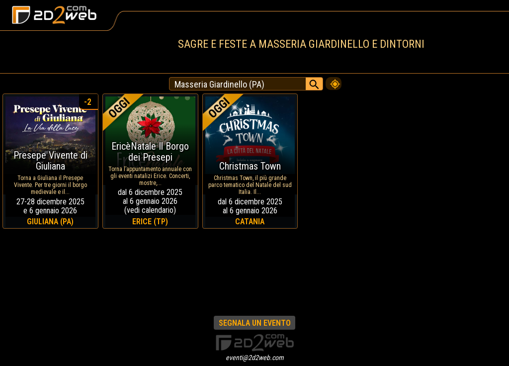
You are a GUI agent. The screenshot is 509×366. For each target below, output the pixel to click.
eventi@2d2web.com (255, 358)
